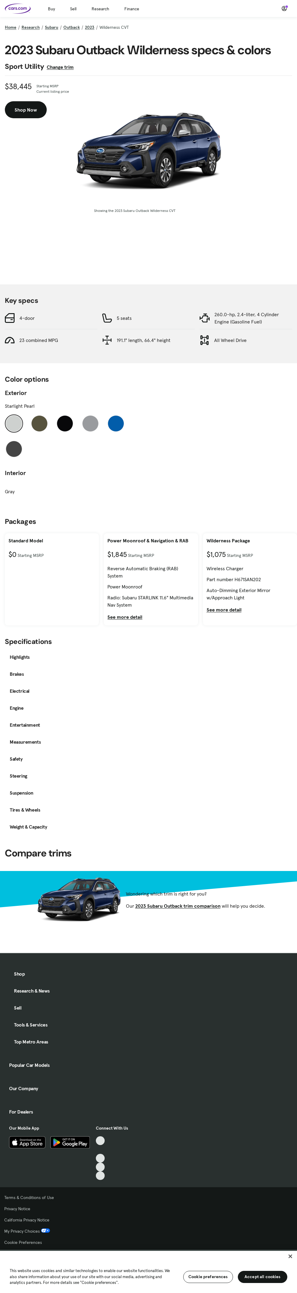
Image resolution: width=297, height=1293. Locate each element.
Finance (131, 9)
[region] (148, 1271)
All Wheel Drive (230, 340)
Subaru (51, 27)
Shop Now (26, 110)
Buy (51, 9)
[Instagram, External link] (100, 1167)
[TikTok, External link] (100, 1140)
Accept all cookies (263, 1276)
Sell (73, 9)
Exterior (16, 393)
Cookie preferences (208, 1276)
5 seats (124, 318)
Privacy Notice (17, 1208)
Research (100, 9)
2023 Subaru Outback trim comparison (178, 906)
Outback (71, 27)
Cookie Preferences (23, 1242)
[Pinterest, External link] (100, 1175)
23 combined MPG (38, 340)
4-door (27, 318)
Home (10, 27)
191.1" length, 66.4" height (143, 340)
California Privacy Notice (26, 1220)
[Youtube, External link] (100, 1158)
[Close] (290, 1256)
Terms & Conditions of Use (29, 1197)
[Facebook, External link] (100, 1149)
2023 (89, 27)
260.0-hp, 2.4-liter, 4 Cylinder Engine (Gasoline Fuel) (246, 318)
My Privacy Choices (27, 1231)
